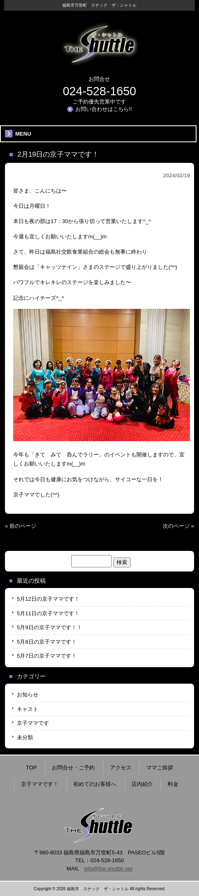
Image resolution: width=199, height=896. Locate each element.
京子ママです (33, 723)
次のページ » (178, 526)
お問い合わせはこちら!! (103, 109)
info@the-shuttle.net (108, 868)
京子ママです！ (40, 784)
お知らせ (27, 694)
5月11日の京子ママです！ (48, 613)
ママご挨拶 (159, 767)
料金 (173, 784)
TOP (31, 767)
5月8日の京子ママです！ (46, 642)
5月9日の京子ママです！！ (49, 627)
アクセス (120, 767)
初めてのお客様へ (94, 784)
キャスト (27, 709)
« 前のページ (20, 526)
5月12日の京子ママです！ (48, 599)
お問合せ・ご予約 (73, 767)
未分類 (25, 737)
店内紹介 (142, 784)
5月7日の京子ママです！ (46, 656)
